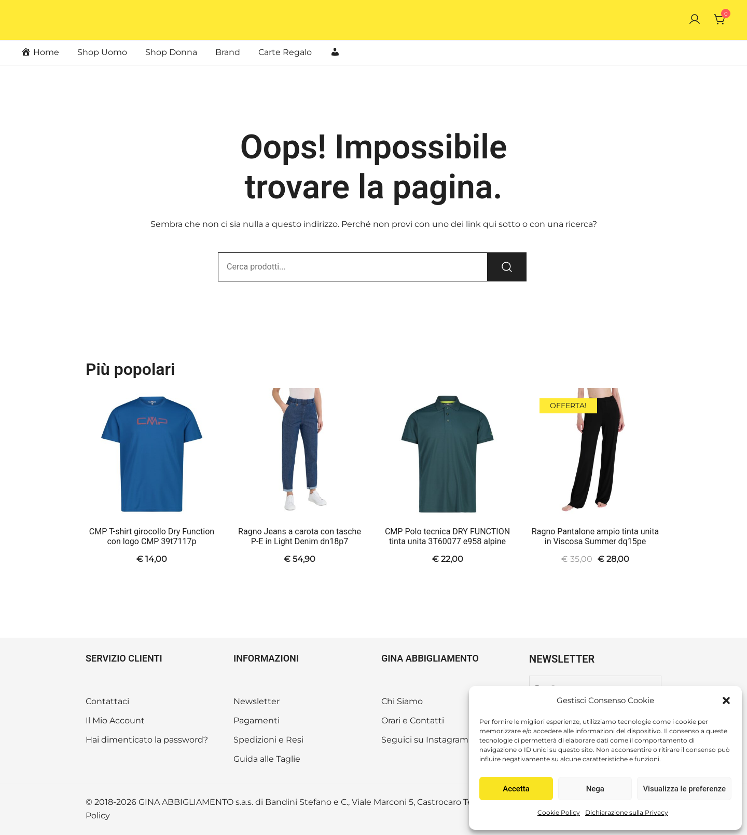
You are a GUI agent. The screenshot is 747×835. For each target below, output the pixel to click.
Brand (227, 52)
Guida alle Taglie (266, 759)
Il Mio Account (115, 720)
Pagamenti (256, 720)
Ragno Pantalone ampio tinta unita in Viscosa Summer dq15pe (595, 536)
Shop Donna (171, 52)
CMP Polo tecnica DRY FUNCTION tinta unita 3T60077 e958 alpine (447, 536)
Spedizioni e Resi (268, 740)
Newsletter (256, 701)
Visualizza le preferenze (684, 788)
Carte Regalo (285, 52)
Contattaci (107, 701)
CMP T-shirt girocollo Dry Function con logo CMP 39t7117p (151, 536)
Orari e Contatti (412, 720)
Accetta (516, 788)
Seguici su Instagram (424, 740)
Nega (595, 788)
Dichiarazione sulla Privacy (626, 812)
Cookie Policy (558, 812)
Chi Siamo (402, 701)
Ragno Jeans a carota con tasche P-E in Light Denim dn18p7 (299, 536)
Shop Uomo (102, 52)
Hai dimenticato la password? (147, 740)
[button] (726, 700)
